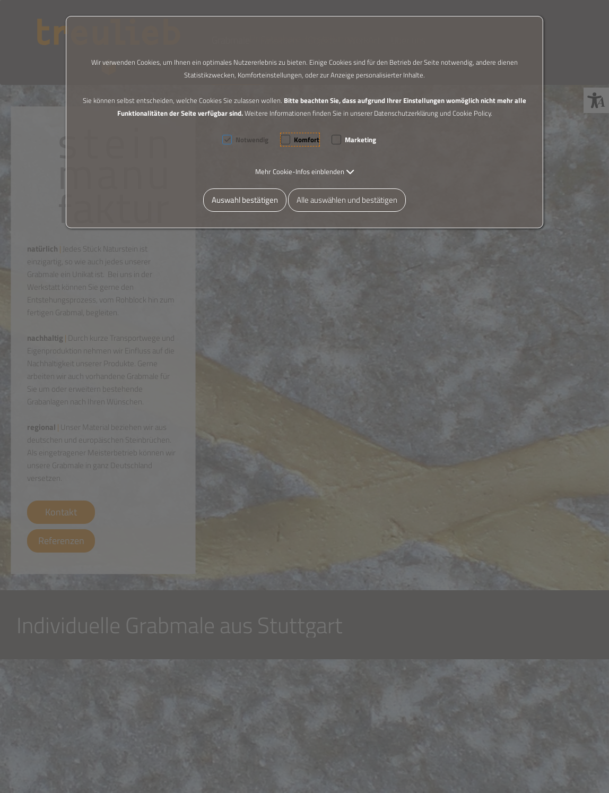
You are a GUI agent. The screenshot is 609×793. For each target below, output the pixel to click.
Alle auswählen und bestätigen (347, 200)
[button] (304, 171)
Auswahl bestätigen (245, 200)
